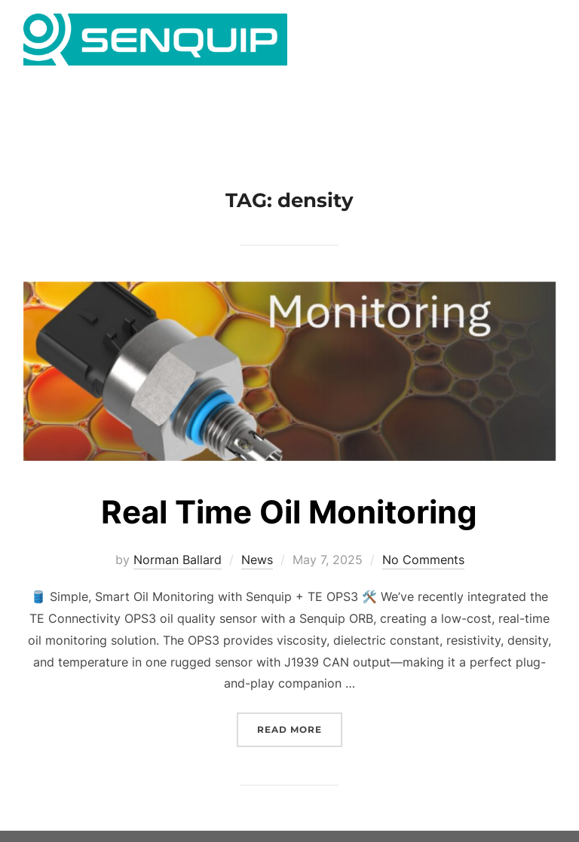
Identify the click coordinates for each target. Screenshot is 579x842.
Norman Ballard (177, 583)
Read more (299, 752)
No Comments (423, 583)
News (257, 583)
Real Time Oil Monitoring (289, 536)
